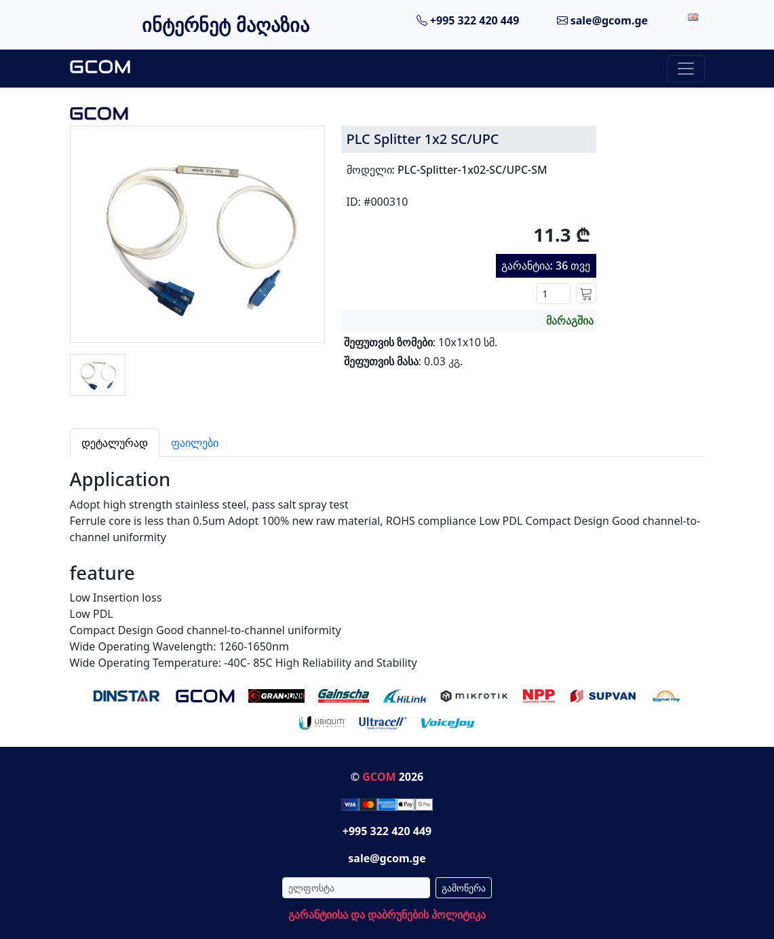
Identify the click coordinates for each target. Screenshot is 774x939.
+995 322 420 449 (468, 20)
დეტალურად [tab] (114, 442)
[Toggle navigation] (686, 68)
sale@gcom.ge (603, 20)
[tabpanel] (387, 563)
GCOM (378, 776)
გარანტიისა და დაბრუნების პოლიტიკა (387, 914)
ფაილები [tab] (194, 442)
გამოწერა (464, 887)
